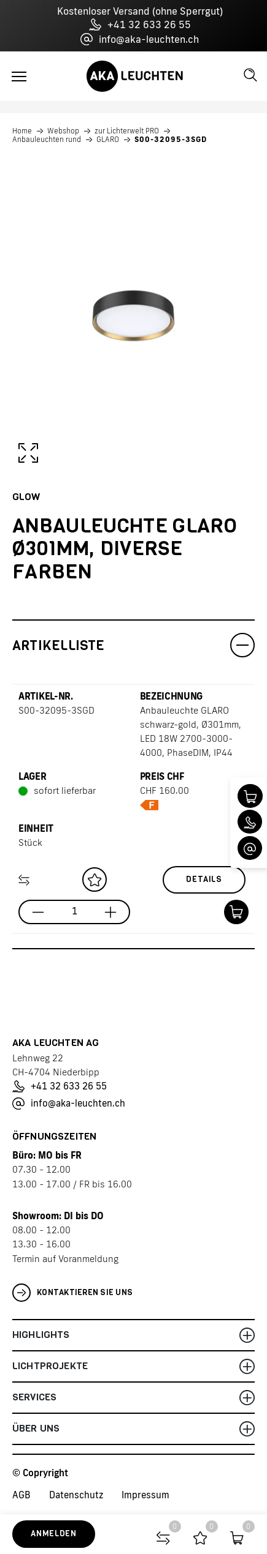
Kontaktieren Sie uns (72, 1292)
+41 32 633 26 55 (140, 24)
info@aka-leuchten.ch (139, 39)
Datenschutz (76, 1495)
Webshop (63, 131)
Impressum (145, 1495)
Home (22, 131)
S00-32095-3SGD (170, 139)
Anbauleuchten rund (46, 139)
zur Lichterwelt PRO (127, 131)
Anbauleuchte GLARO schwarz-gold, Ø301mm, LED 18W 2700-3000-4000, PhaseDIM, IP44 (190, 731)
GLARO (107, 139)
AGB (21, 1495)
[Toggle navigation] (19, 76)
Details (204, 879)
